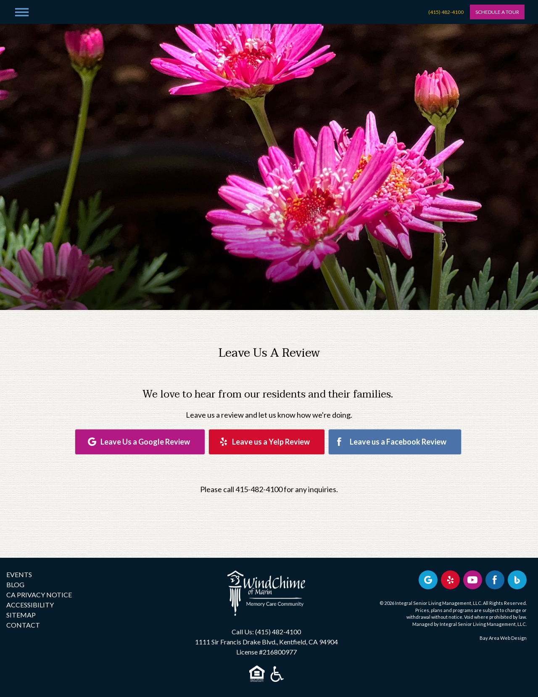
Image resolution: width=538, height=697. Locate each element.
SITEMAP (21, 615)
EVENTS (19, 574)
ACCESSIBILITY (30, 605)
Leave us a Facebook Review (398, 441)
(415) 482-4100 (446, 12)
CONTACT (23, 625)
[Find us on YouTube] (472, 579)
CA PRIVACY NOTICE (39, 595)
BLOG (15, 584)
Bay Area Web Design (503, 638)
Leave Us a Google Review (145, 441)
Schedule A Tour (497, 12)
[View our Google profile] (428, 579)
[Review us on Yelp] (450, 579)
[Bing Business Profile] (517, 579)
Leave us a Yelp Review (271, 441)
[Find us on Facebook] (494, 579)
